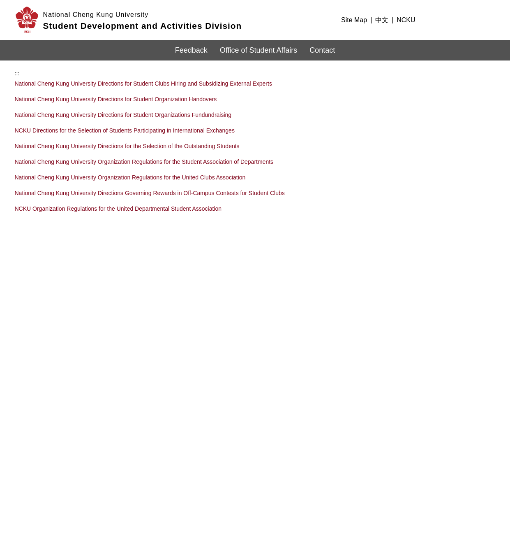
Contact (322, 50)
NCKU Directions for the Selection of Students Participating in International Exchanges (125, 122)
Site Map (354, 19)
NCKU (406, 19)
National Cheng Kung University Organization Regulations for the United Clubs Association (130, 168)
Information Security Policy (382, 470)
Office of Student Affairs (258, 50)
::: (330, 19)
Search (486, 18)
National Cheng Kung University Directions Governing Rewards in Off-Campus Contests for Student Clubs (150, 184)
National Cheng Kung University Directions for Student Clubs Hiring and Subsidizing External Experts (143, 75)
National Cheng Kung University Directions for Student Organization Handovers (116, 90)
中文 (381, 19)
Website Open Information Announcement (401, 482)
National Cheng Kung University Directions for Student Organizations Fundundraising (123, 106)
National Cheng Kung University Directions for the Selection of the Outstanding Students (127, 137)
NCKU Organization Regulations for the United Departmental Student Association (118, 200)
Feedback (191, 50)
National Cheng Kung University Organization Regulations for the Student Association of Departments (144, 153)
